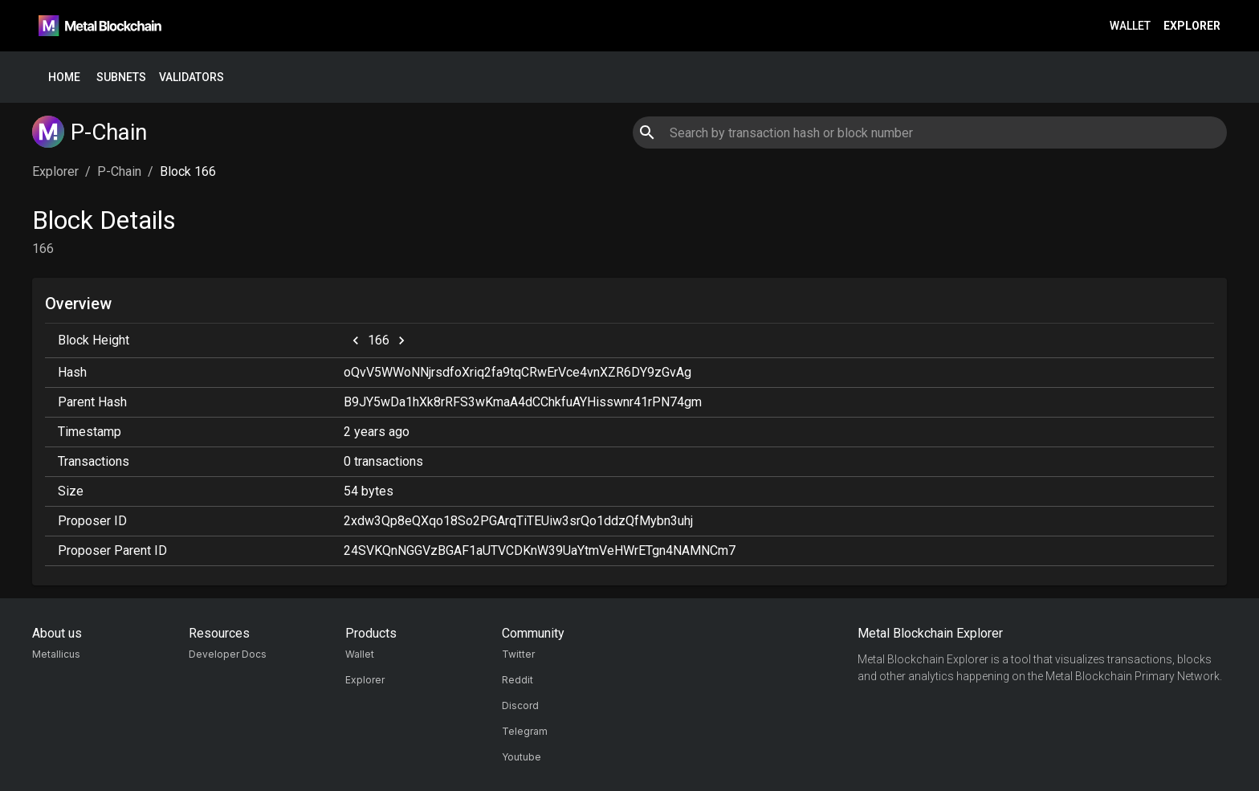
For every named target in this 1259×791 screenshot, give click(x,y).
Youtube (521, 757)
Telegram (525, 731)
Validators (191, 77)
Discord (520, 705)
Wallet (1130, 26)
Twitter (518, 654)
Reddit (517, 680)
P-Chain (119, 171)
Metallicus (56, 654)
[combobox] (929, 132)
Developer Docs (228, 654)
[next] (401, 340)
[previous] (356, 340)
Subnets (121, 77)
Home (64, 77)
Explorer (1192, 26)
